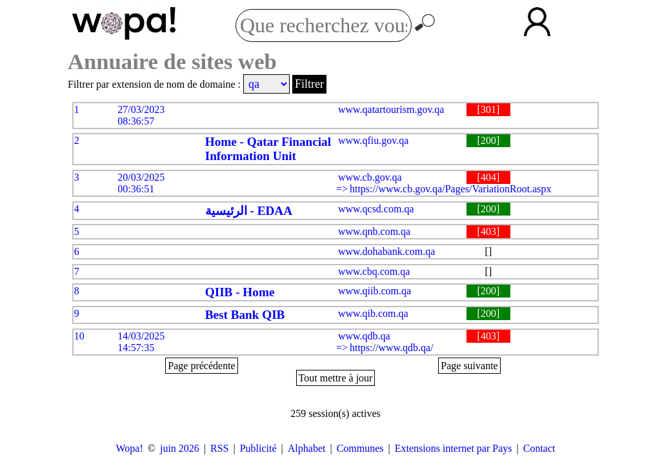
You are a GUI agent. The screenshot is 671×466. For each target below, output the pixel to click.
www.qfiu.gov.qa (373, 140)
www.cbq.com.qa (374, 271)
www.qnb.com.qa (374, 231)
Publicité (258, 448)
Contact (539, 448)
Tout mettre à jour (336, 377)
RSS (219, 448)
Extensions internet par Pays (453, 448)
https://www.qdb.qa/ (392, 347)
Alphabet (307, 448)
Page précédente (201, 365)
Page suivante (469, 365)
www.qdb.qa (364, 335)
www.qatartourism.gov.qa (391, 109)
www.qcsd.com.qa (376, 208)
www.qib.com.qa (373, 313)
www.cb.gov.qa (370, 177)
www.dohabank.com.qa (386, 251)
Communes (360, 448)
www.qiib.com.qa (374, 290)
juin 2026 (179, 448)
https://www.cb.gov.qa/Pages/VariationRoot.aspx (451, 188)
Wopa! (129, 448)
